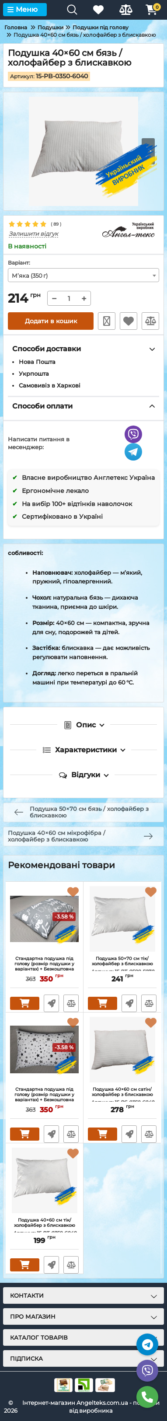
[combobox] (83, 275)
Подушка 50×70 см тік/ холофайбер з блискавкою (122, 965)
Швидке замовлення (106, 321)
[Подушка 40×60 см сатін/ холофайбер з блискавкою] (122, 1049)
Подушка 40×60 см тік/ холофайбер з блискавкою (44, 1227)
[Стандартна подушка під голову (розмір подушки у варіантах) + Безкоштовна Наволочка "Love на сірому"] (44, 919)
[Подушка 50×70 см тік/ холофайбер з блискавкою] (122, 919)
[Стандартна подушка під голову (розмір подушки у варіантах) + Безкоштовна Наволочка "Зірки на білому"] (44, 1049)
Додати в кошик (51, 321)
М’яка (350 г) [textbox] (30, 275)
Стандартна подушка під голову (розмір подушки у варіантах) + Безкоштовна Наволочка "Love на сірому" (45, 966)
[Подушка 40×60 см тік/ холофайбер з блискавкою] (44, 1180)
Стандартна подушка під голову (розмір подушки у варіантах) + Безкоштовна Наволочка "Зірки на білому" (44, 1097)
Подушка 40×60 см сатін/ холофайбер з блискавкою (122, 1096)
